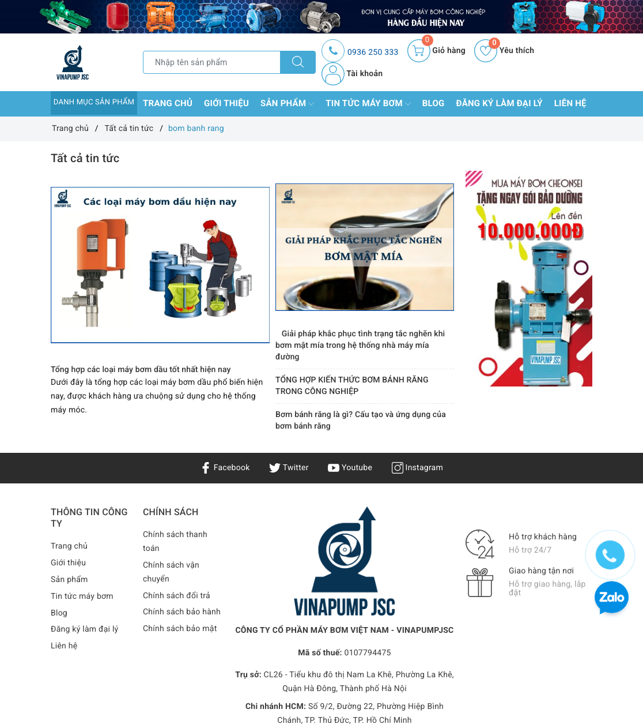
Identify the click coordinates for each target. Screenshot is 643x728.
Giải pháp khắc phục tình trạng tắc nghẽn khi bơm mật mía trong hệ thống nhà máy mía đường (360, 345)
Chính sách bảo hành (182, 612)
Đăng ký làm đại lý (499, 103)
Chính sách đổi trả (176, 596)
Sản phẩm (287, 104)
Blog (433, 103)
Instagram (417, 467)
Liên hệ (570, 103)
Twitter (288, 467)
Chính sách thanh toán (175, 541)
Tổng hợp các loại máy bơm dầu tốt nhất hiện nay (141, 369)
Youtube (350, 467)
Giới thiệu (226, 103)
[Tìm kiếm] (298, 62)
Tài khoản (352, 73)
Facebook (225, 467)
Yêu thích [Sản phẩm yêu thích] (504, 50)
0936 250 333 (373, 52)
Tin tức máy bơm (368, 104)
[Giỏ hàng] (436, 50)
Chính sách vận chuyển (171, 572)
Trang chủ (167, 103)
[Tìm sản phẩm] (212, 62)
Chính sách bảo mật (180, 628)
